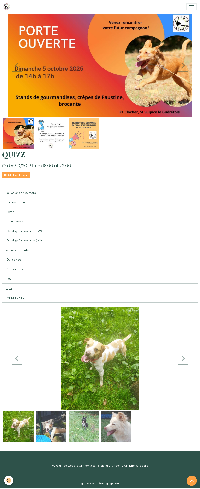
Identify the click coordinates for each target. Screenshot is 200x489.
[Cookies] (8, 480)
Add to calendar (16, 175)
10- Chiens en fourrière (21, 193)
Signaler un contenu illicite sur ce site (124, 465)
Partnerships (14, 269)
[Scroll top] (192, 481)
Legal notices (86, 483)
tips (8, 278)
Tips (9, 288)
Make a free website (65, 465)
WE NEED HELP (15, 297)
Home (10, 212)
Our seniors (13, 259)
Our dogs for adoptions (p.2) (24, 231)
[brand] (7, 6)
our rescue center (18, 250)
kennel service (15, 221)
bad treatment (16, 202)
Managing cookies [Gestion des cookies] (110, 483)
